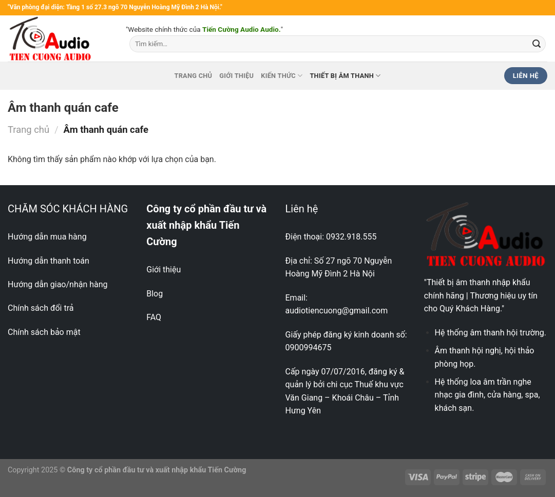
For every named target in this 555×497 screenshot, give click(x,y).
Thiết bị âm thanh (345, 76)
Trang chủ (193, 75)
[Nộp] (536, 44)
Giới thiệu (236, 75)
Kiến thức (281, 76)
